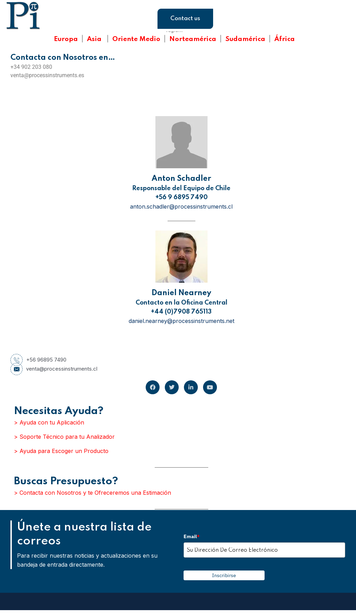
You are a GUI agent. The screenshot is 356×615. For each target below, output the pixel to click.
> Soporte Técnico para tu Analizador (64, 436)
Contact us (185, 19)
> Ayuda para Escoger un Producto (61, 450)
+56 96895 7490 (38, 359)
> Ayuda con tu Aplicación (49, 422)
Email (192, 536)
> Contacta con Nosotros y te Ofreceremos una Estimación (92, 492)
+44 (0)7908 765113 (181, 312)
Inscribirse (224, 575)
